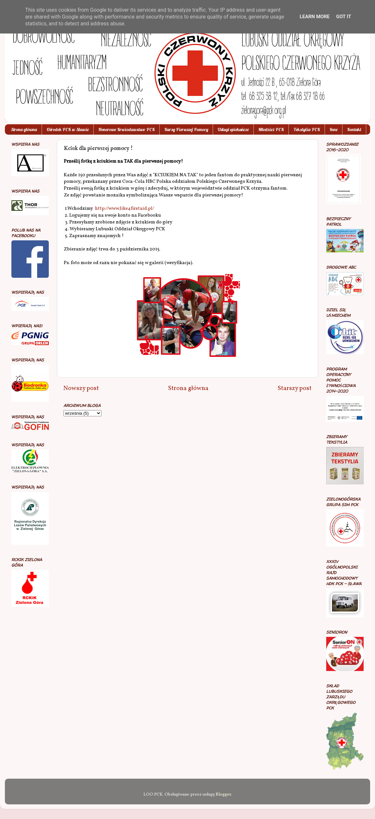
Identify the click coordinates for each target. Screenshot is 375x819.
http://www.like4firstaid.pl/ (124, 208)
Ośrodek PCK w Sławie (68, 129)
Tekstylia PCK (306, 129)
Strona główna (24, 129)
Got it (343, 17)
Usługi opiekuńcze (233, 129)
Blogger (223, 794)
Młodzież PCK (271, 129)
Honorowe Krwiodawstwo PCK (126, 129)
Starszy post (295, 388)
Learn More (314, 17)
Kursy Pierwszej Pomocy (186, 129)
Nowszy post (81, 388)
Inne (333, 129)
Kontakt (354, 129)
